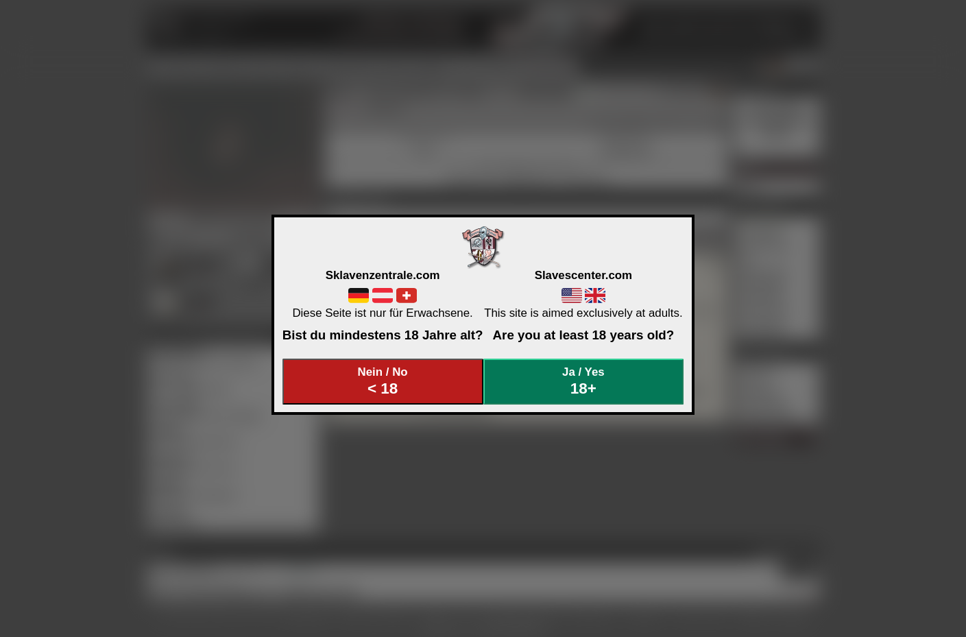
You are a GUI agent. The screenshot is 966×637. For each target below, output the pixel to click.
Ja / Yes (583, 381)
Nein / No (382, 381)
